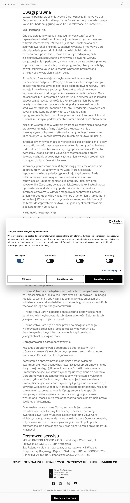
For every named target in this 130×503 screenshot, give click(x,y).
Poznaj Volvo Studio (33, 462)
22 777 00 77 (59, 477)
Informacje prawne (55, 462)
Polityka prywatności (77, 462)
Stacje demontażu (109, 462)
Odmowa (26, 279)
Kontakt (16, 462)
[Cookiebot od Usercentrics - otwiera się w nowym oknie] (110, 222)
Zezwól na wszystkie (103, 279)
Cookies (93, 462)
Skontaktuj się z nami (65, 498)
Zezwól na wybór (65, 279)
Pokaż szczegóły (109, 270)
